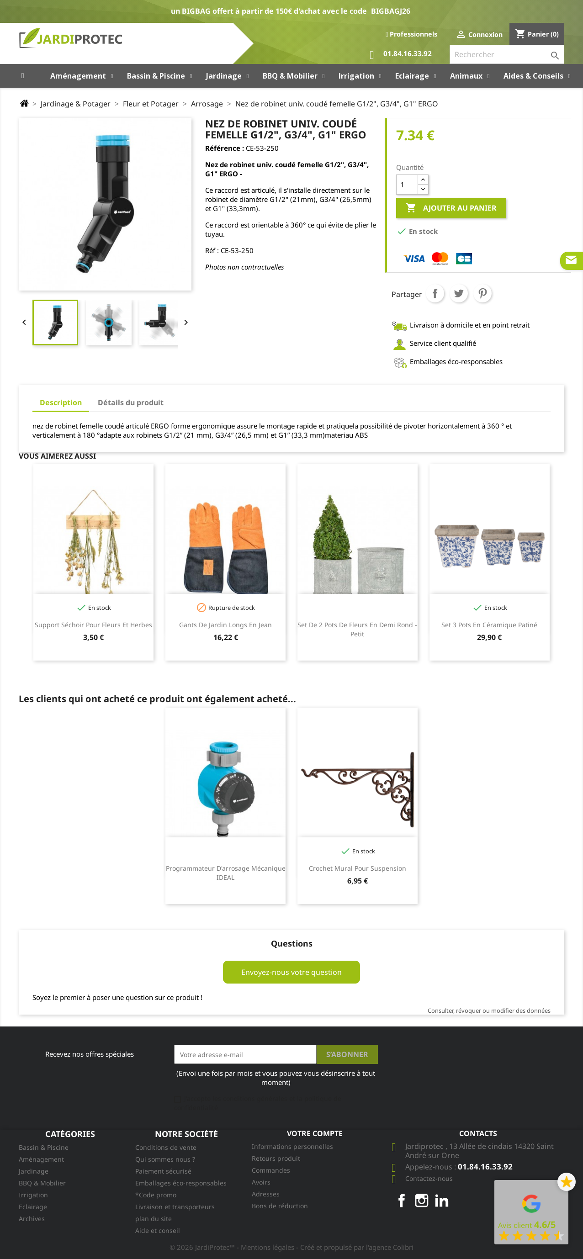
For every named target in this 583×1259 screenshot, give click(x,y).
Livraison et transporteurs (175, 1206)
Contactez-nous (429, 1178)
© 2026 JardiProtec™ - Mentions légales (233, 1247)
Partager (435, 293)
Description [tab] (61, 402)
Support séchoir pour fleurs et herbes (93, 624)
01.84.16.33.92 (401, 55)
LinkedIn (442, 1200)
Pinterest (482, 293)
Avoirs (261, 1182)
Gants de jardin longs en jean (225, 624)
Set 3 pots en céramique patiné (489, 624)
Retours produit (276, 1158)
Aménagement (41, 1159)
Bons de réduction (280, 1205)
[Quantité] (407, 185)
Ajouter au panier (451, 208)
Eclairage (33, 1206)
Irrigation (33, 1194)
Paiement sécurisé (163, 1171)
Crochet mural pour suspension (357, 868)
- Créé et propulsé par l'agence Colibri (354, 1247)
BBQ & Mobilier (42, 1183)
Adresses (266, 1194)
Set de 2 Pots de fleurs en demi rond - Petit (357, 629)
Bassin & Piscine (44, 1147)
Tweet (459, 293)
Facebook (401, 1200)
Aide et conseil (157, 1230)
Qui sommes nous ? (165, 1159)
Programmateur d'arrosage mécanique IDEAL (226, 873)
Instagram (422, 1200)
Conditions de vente (165, 1147)
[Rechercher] (507, 54)
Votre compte (315, 1133)
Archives (32, 1218)
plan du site (153, 1218)
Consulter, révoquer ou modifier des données (489, 1010)
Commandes (271, 1170)
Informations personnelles (292, 1146)
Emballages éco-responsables (181, 1183)
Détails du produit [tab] (131, 402)
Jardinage (33, 1171)
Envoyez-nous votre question (291, 972)
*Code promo (155, 1194)
